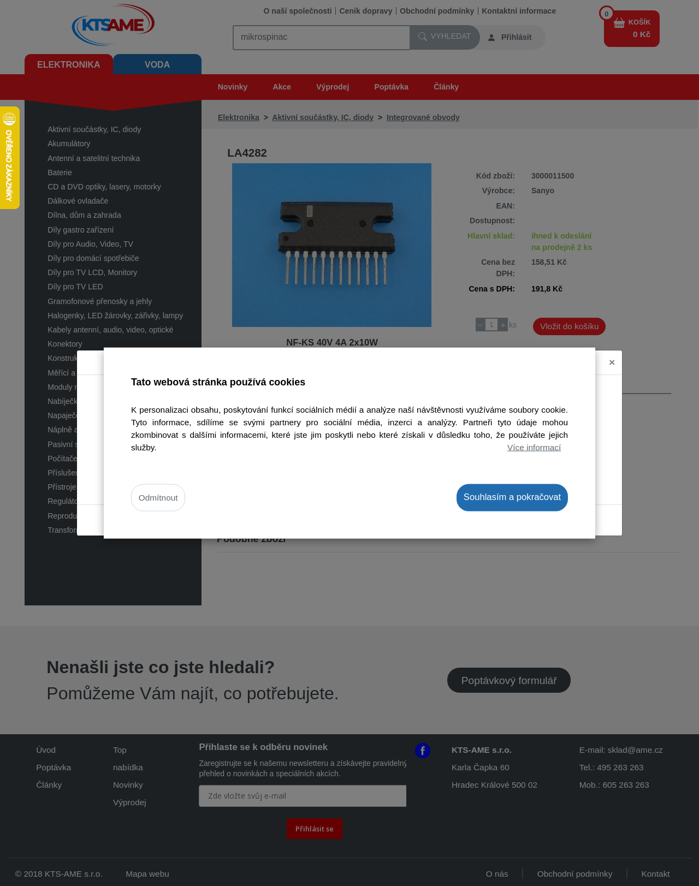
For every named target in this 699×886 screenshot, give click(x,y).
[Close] (612, 362)
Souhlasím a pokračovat (512, 497)
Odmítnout (158, 497)
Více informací (534, 447)
